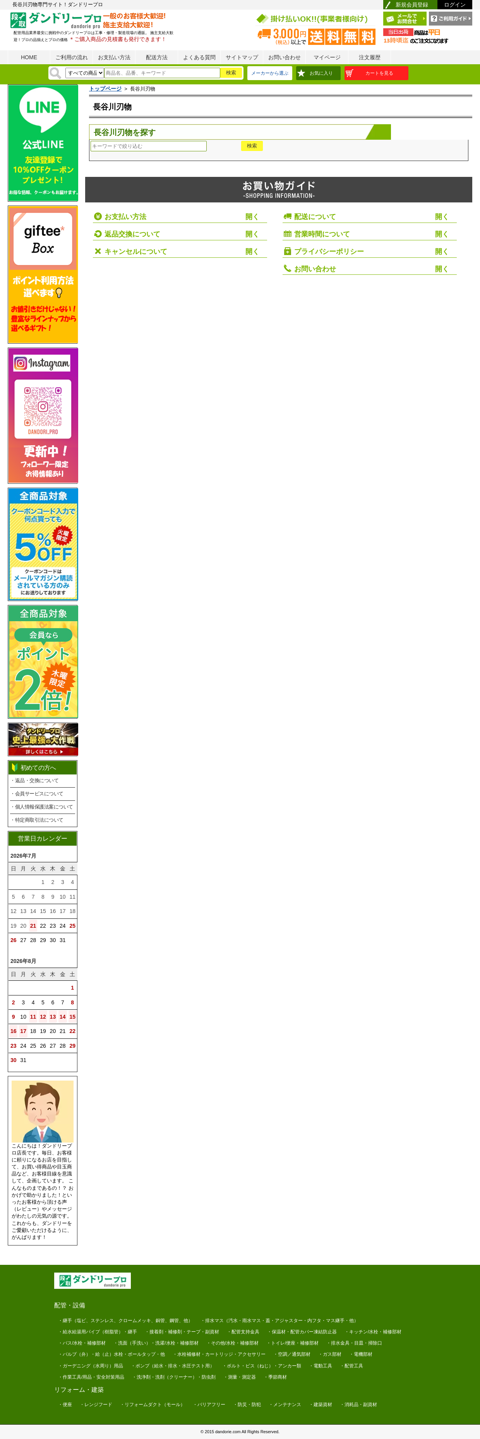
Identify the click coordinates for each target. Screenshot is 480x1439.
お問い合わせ (284, 57)
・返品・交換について (34, 780)
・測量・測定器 (239, 1377)
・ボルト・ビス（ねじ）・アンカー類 (261, 1366)
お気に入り (321, 73)
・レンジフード (96, 1404)
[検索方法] (84, 73)
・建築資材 (320, 1404)
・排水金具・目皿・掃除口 (354, 1343)
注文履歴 (370, 57)
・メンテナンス (285, 1404)
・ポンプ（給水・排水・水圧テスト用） (172, 1366)
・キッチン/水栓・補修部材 (373, 1332)
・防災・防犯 (247, 1404)
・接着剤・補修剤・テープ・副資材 (182, 1332)
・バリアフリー (209, 1404)
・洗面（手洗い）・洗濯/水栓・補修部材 (155, 1343)
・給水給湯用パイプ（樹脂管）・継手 (97, 1332)
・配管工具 (351, 1366)
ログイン (455, 5)
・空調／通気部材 (291, 1354)
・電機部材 (360, 1354)
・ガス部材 (329, 1354)
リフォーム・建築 (79, 1389)
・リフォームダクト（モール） (152, 1404)
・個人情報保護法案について (41, 807)
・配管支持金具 (243, 1332)
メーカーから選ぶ (269, 73)
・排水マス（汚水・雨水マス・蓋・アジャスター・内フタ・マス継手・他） (279, 1320)
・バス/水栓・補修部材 (82, 1343)
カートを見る (379, 73)
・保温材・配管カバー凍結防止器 (302, 1332)
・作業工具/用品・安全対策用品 (91, 1377)
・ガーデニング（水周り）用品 (90, 1366)
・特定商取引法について (36, 820)
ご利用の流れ (71, 57)
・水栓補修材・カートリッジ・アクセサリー (219, 1354)
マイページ (327, 57)
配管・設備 (69, 1305)
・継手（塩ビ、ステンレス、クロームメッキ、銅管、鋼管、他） (125, 1320)
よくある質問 (199, 57)
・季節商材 (275, 1377)
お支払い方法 (114, 57)
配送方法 (157, 57)
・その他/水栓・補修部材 (232, 1343)
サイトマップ (242, 57)
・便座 (65, 1404)
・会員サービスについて (36, 794)
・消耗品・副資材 (358, 1404)
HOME (29, 57)
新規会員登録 (412, 5)
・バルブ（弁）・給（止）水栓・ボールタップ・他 (111, 1354)
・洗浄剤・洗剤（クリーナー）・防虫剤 (174, 1377)
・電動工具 (320, 1366)
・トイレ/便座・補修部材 (292, 1343)
